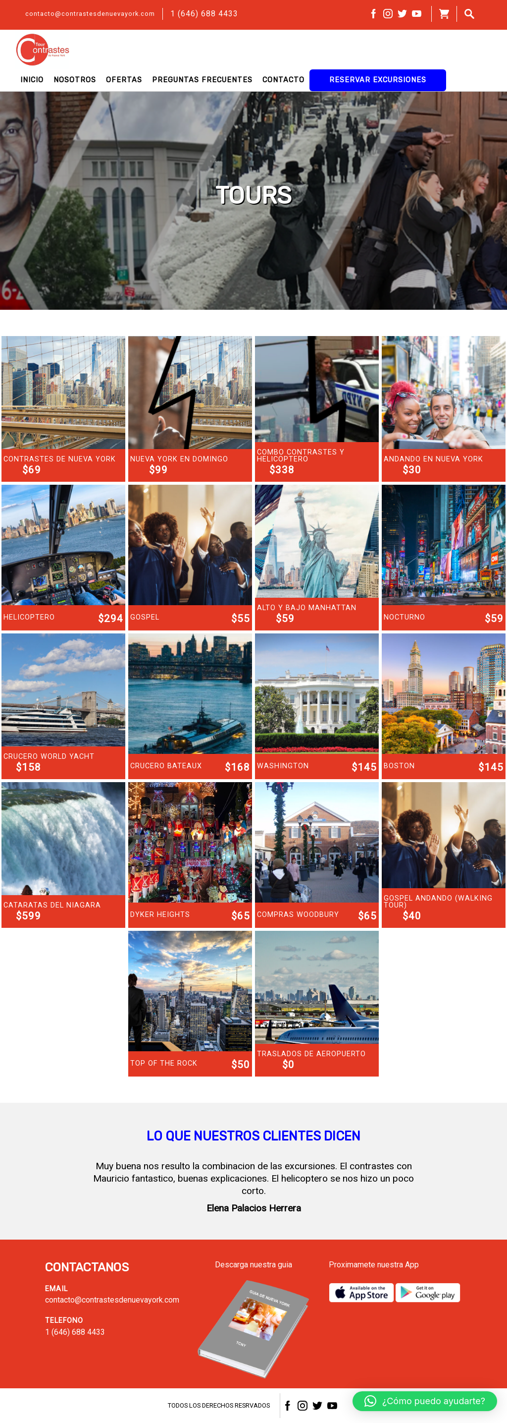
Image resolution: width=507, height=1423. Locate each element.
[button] (425, 1401)
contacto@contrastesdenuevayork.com (90, 13)
